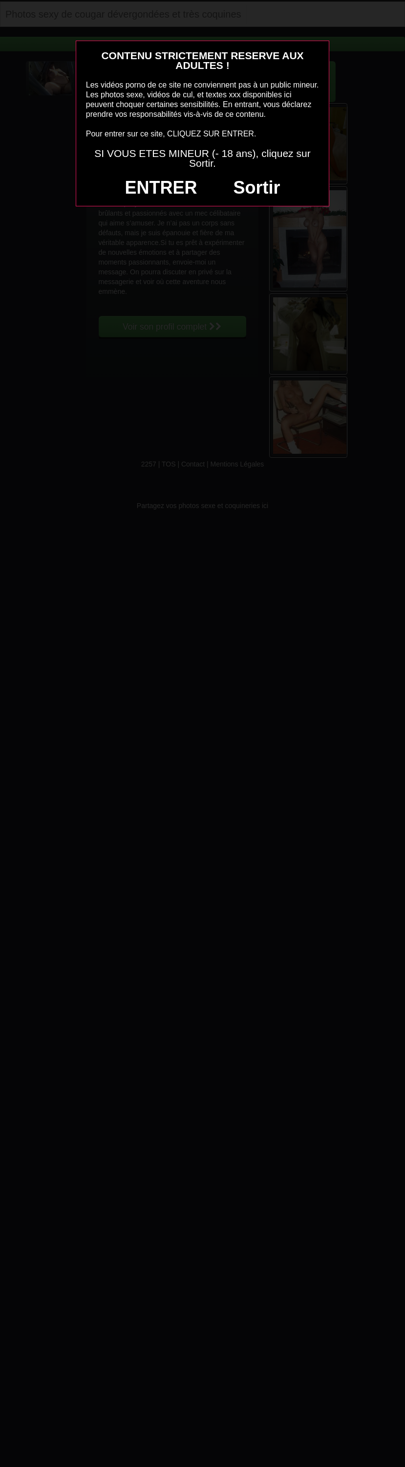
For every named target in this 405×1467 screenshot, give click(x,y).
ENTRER (161, 188)
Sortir (256, 188)
